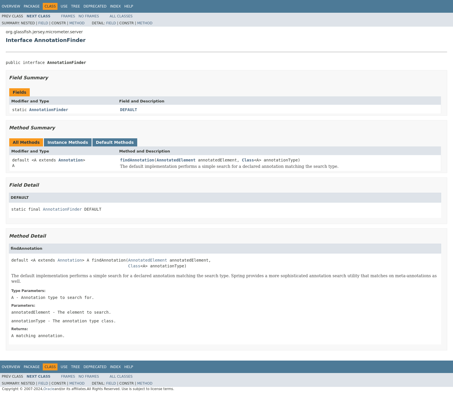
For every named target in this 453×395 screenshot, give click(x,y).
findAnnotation (137, 160)
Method (77, 23)
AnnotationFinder (48, 109)
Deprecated (95, 6)
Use (64, 6)
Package (32, 6)
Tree (75, 6)
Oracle (48, 389)
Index (115, 6)
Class (248, 160)
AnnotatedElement (176, 160)
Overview (11, 6)
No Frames (89, 16)
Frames (68, 16)
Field (43, 23)
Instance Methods (67, 142)
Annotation (70, 160)
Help (128, 6)
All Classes (121, 16)
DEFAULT (128, 109)
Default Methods (115, 142)
